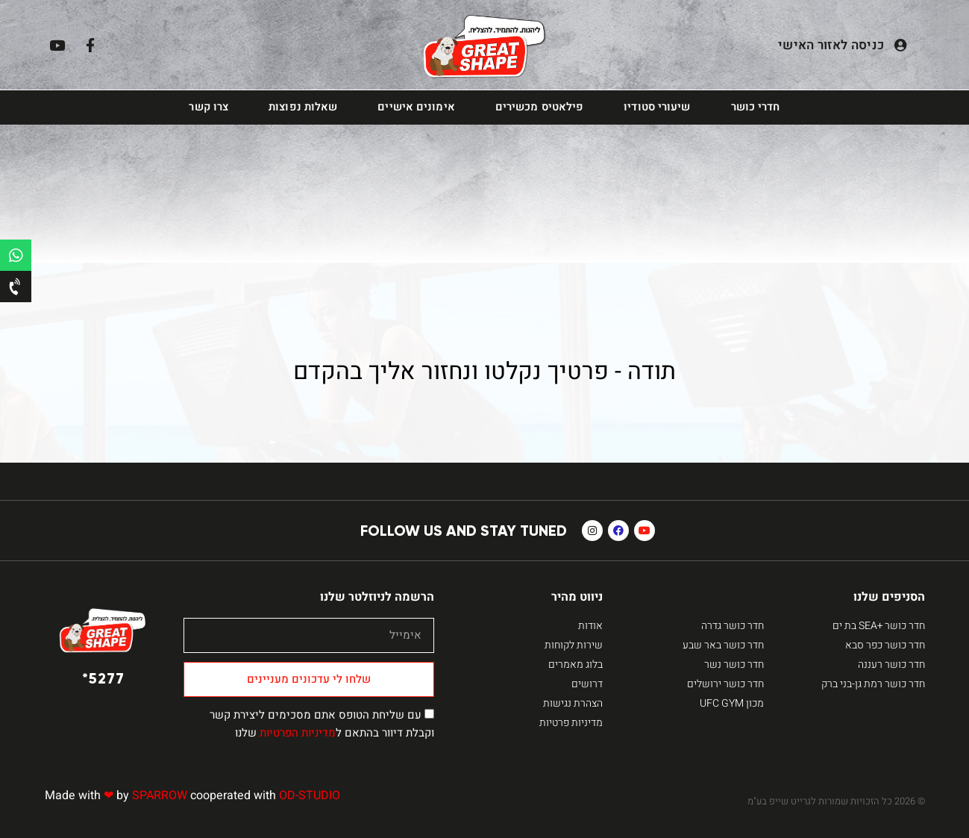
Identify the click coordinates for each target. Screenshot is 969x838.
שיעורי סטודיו (657, 107)
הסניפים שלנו (889, 597)
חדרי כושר (755, 107)
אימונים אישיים (415, 107)
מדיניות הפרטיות (298, 733)
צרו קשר (208, 107)
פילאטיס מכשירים (539, 107)
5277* (103, 678)
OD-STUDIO (309, 795)
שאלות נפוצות (303, 107)
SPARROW (159, 795)
